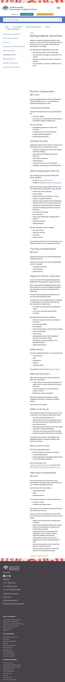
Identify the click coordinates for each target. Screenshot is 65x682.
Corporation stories (8, 625)
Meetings (5, 575)
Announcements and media (10, 651)
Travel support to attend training (11, 599)
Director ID (6, 46)
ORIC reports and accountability (11, 657)
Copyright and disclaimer (10, 532)
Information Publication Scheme (11, 661)
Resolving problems (8, 584)
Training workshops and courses (12, 597)
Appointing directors (9, 64)
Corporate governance (9, 586)
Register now (6, 562)
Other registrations (8, 560)
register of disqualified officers (43, 413)
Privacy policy (7, 529)
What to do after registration (10, 558)
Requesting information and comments (13, 631)
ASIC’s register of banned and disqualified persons (36, 415)
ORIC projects (6, 653)
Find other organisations (9, 623)
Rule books (6, 571)
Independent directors (9, 60)
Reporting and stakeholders (10, 569)
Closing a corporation (9, 588)
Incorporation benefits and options (12, 552)
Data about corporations (9, 627)
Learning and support (10, 592)
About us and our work (10, 637)
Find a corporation (27, 14)
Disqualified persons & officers (11, 629)
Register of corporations (9, 619)
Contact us (14, 14)
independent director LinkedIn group (37, 166)
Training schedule (7, 595)
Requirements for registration (11, 554)
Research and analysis (9, 633)
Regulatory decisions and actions (12, 655)
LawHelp (5, 607)
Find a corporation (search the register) (13, 621)
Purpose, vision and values (10, 644)
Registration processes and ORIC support (14, 556)
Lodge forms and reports (45, 14)
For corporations (17, 26)
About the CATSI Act (8, 646)
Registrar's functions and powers (12, 642)
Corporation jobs (7, 605)
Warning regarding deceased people (14, 536)
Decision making (7, 580)
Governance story (8, 610)
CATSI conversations (8, 603)
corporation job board (33, 164)
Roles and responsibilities (33, 26)
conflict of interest (41, 329)
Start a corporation (9, 549)
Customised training (8, 601)
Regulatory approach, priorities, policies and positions (17, 648)
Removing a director (9, 56)
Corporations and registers (12, 615)
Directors (47, 26)
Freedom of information (9, 659)
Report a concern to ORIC (10, 612)
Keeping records (7, 582)
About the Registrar (8, 640)
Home (7, 26)
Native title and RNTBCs (9, 578)
